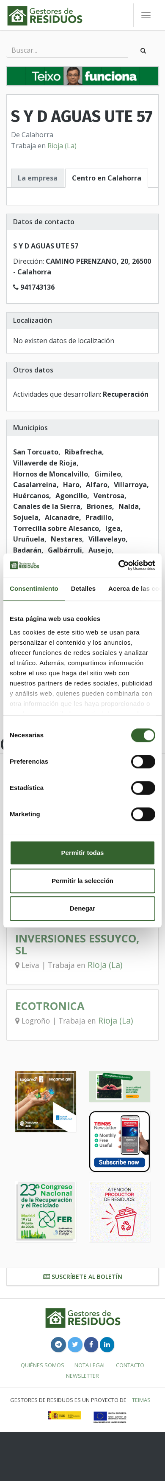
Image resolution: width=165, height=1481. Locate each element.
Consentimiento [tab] (34, 588)
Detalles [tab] (83, 588)
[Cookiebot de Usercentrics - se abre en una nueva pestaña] (118, 565)
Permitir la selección (82, 880)
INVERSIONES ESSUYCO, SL (77, 944)
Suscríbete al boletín (82, 1276)
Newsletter (82, 1375)
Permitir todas (82, 852)
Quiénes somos (42, 1365)
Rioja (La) (62, 145)
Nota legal (90, 1365)
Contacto (130, 1365)
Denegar (82, 908)
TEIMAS (141, 1400)
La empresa (38, 178)
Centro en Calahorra (106, 178)
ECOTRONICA (50, 1006)
